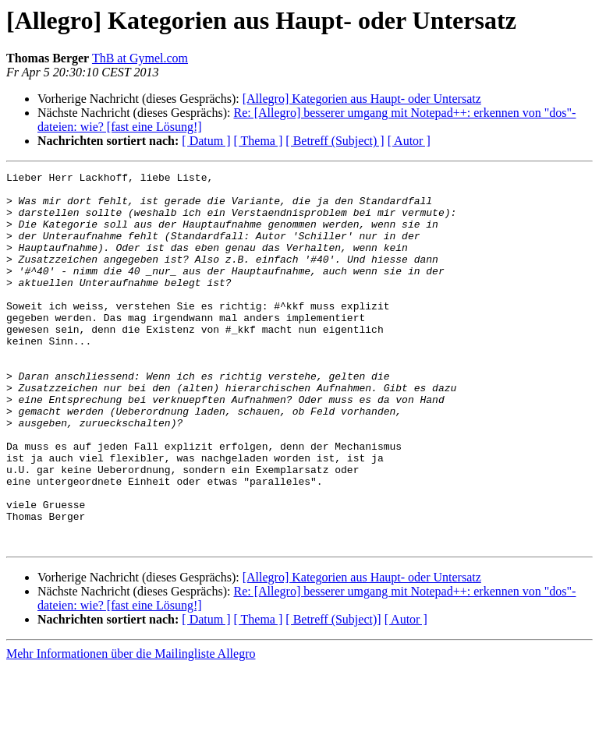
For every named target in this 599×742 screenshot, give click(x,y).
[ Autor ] (409, 140)
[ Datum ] (206, 140)
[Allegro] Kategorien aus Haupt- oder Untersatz (362, 98)
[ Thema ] (258, 140)
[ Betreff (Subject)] (333, 694)
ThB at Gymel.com (140, 58)
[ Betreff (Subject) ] (334, 140)
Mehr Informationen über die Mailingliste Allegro (130, 728)
